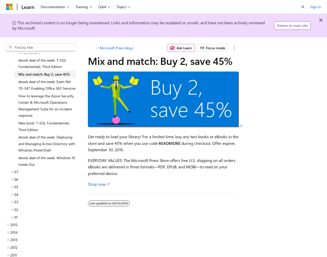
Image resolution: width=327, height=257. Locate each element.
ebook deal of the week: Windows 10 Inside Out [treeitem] (46, 147)
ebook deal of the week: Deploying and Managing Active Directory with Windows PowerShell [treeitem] (46, 130)
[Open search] (303, 6)
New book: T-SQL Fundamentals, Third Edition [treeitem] (44, 113)
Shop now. (97, 184)
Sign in (315, 6)
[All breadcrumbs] (92, 48)
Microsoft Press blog (116, 47)
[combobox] (41, 47)
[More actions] (234, 48)
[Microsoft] (9, 7)
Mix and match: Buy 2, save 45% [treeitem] (44, 60)
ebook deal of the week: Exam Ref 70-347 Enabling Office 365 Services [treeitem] (47, 71)
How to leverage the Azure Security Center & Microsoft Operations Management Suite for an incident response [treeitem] (46, 92)
